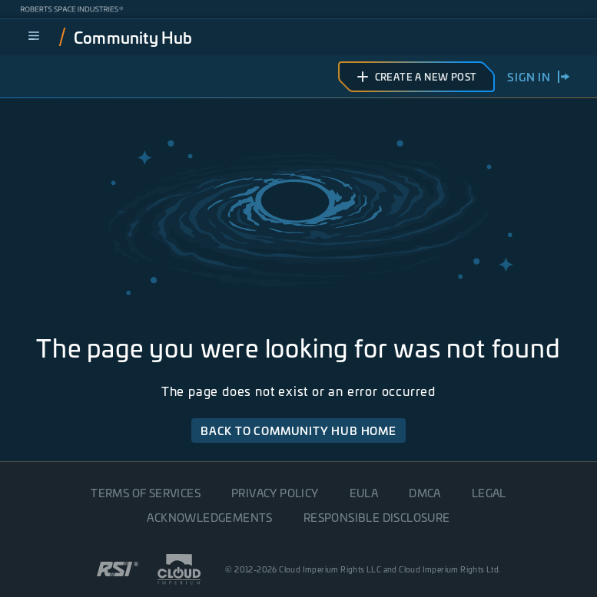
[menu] (33, 36)
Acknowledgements (209, 517)
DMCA (425, 492)
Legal (489, 492)
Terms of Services (146, 492)
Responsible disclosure (376, 517)
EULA (364, 492)
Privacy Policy (275, 492)
